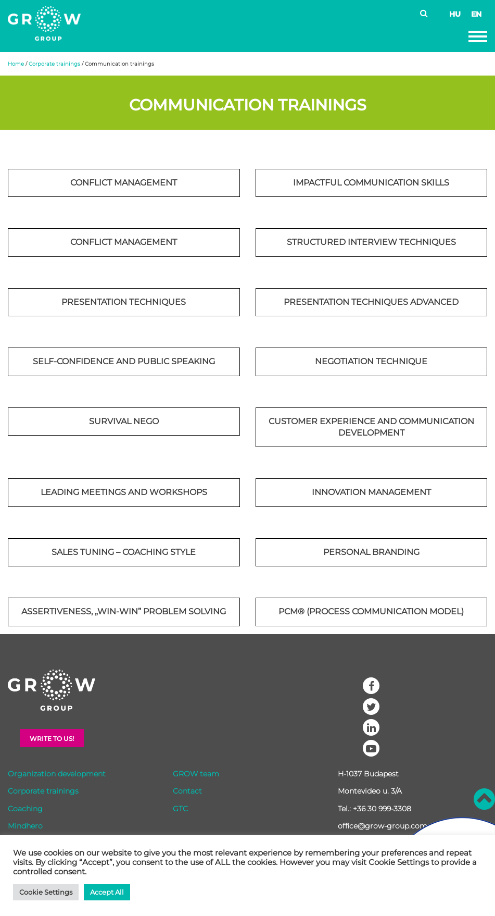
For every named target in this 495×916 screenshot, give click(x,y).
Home (16, 63)
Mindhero (25, 826)
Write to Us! (52, 738)
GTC (180, 808)
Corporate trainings (54, 63)
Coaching (25, 808)
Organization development (57, 773)
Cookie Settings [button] (45, 892)
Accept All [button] (107, 892)
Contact (187, 791)
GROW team (196, 773)
